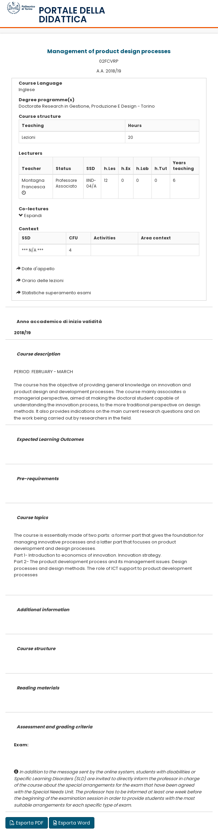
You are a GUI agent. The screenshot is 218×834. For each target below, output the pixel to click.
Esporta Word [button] (71, 822)
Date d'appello (38, 268)
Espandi (30, 215)
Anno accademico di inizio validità (59, 321)
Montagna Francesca (33, 183)
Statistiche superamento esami (56, 293)
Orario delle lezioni (42, 280)
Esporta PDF (26, 822)
